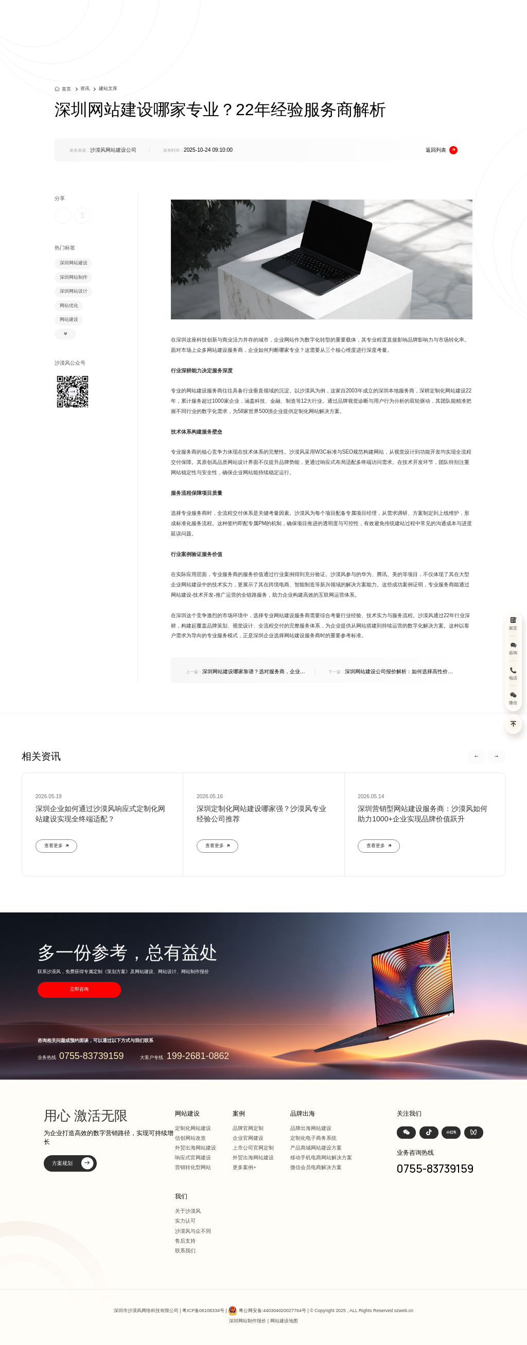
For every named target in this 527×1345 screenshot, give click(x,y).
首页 (265, 16)
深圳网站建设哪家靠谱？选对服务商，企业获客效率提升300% (245, 672)
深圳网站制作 (73, 277)
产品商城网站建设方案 (316, 1148)
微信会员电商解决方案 (316, 1167)
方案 (343, 16)
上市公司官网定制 (253, 1148)
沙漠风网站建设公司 (113, 150)
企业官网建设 (248, 1138)
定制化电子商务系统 (313, 1138)
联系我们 (185, 1250)
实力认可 (185, 1221)
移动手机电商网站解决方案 (321, 1157)
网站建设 (293, 16)
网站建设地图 (284, 1320)
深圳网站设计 (73, 291)
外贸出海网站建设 (195, 1148)
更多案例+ (244, 1167)
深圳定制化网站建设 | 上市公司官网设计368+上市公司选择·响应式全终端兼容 (144, 16)
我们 (419, 16)
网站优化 (69, 305)
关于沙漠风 (188, 1211)
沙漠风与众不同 (193, 1231)
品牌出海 (370, 16)
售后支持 (185, 1241)
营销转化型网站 (193, 1167)
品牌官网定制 (248, 1128)
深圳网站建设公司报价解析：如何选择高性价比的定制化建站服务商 (390, 672)
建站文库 (108, 88)
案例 (320, 16)
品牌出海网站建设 (310, 1128)
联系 (441, 16)
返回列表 (442, 150)
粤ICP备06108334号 (203, 1310)
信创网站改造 (190, 1138)
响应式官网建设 (193, 1157)
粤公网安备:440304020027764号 (272, 1310)
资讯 (397, 16)
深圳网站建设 (73, 262)
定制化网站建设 (193, 1128)
